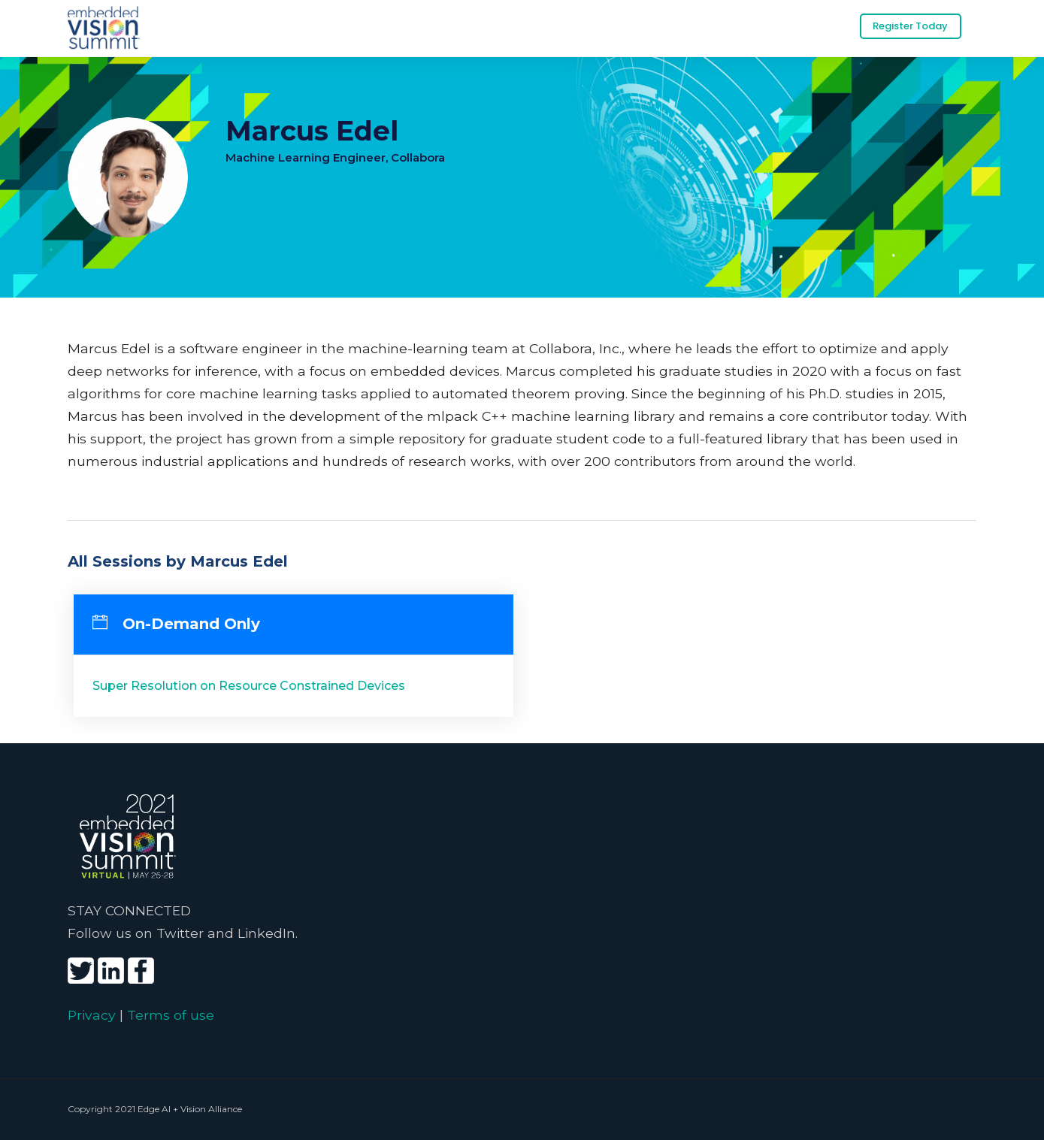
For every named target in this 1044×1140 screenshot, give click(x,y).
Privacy (92, 1014)
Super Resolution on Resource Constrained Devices (248, 685)
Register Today (910, 26)
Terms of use (170, 1014)
